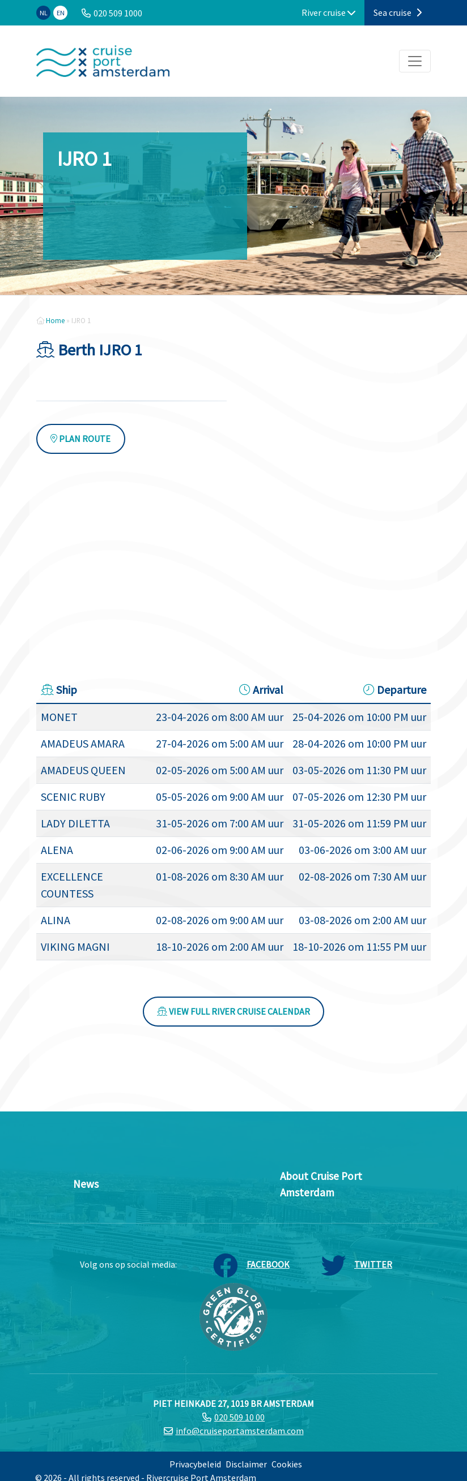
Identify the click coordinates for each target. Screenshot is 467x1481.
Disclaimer (246, 1464)
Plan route (80, 438)
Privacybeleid (195, 1464)
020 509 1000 (118, 13)
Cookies (286, 1464)
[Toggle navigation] (415, 61)
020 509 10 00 (239, 1417)
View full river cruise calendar (233, 1011)
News (86, 1184)
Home (55, 320)
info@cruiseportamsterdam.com (240, 1430)
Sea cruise (397, 12)
